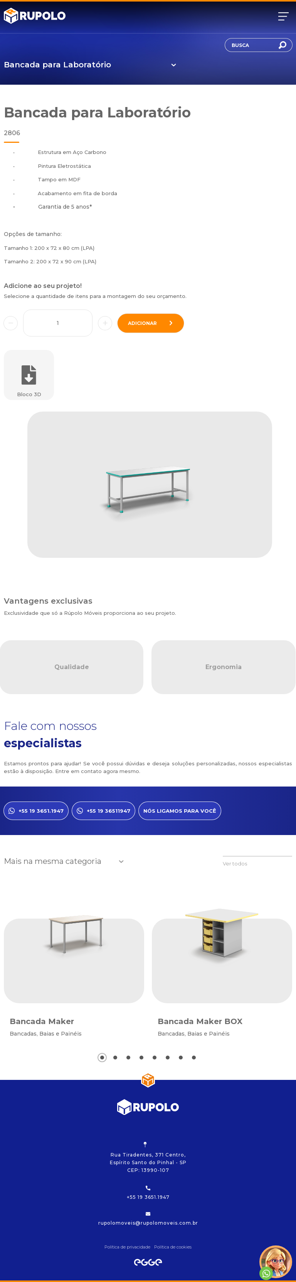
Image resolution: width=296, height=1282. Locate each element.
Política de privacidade (127, 1247)
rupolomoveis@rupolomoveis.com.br (148, 1219)
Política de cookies (173, 1247)
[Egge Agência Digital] (148, 1262)
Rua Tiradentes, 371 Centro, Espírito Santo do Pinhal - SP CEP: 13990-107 (148, 1157)
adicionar (150, 323)
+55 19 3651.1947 (148, 1193)
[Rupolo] (35, 16)
